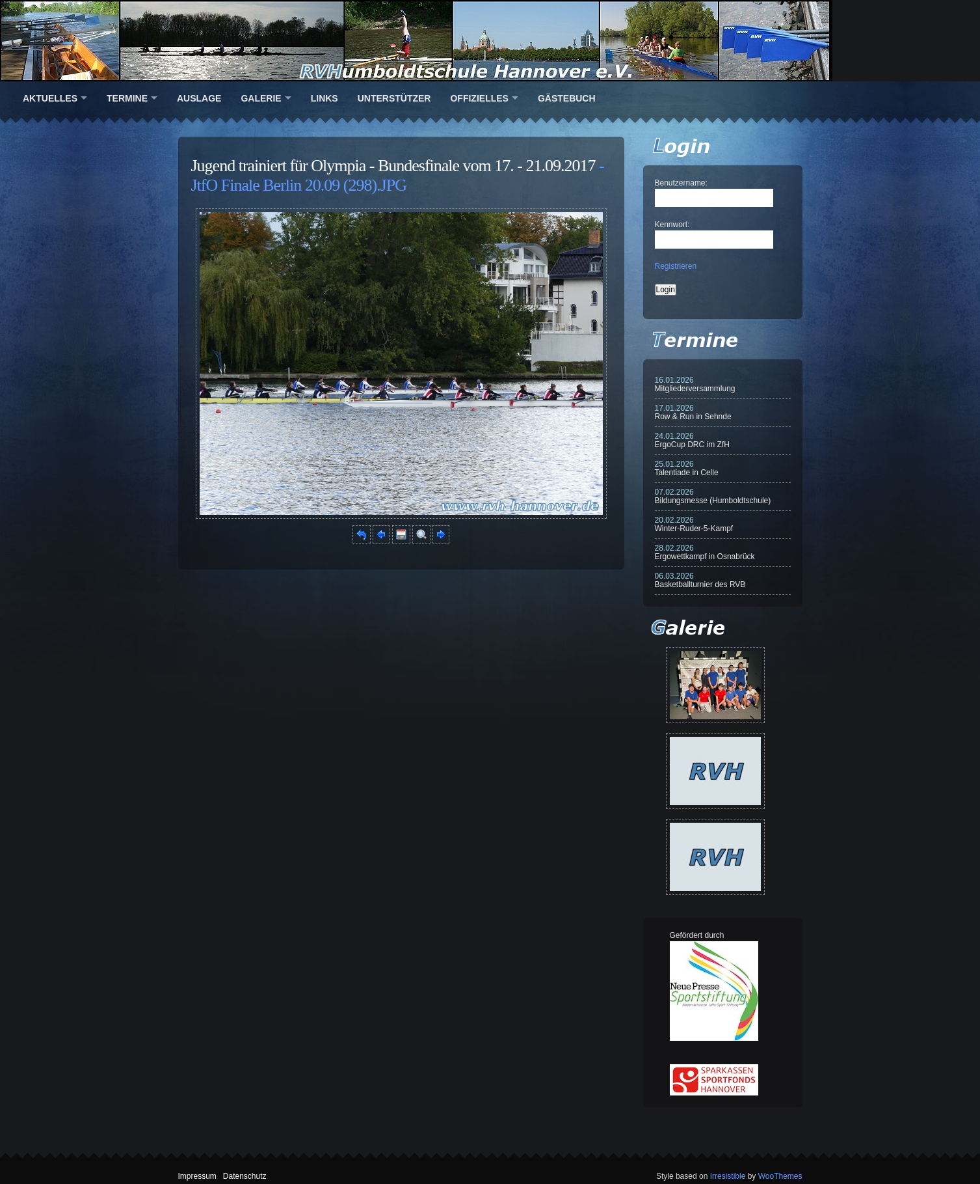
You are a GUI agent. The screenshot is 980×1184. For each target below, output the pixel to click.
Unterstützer (394, 98)
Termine (127, 98)
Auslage (199, 98)
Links (324, 98)
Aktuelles (50, 98)
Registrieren (676, 266)
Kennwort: (672, 224)
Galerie (261, 98)
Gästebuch (567, 98)
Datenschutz (245, 1176)
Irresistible (728, 1176)
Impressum (197, 1176)
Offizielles (479, 98)
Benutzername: (681, 182)
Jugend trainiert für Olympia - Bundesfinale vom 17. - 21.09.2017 (393, 165)
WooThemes (780, 1176)
